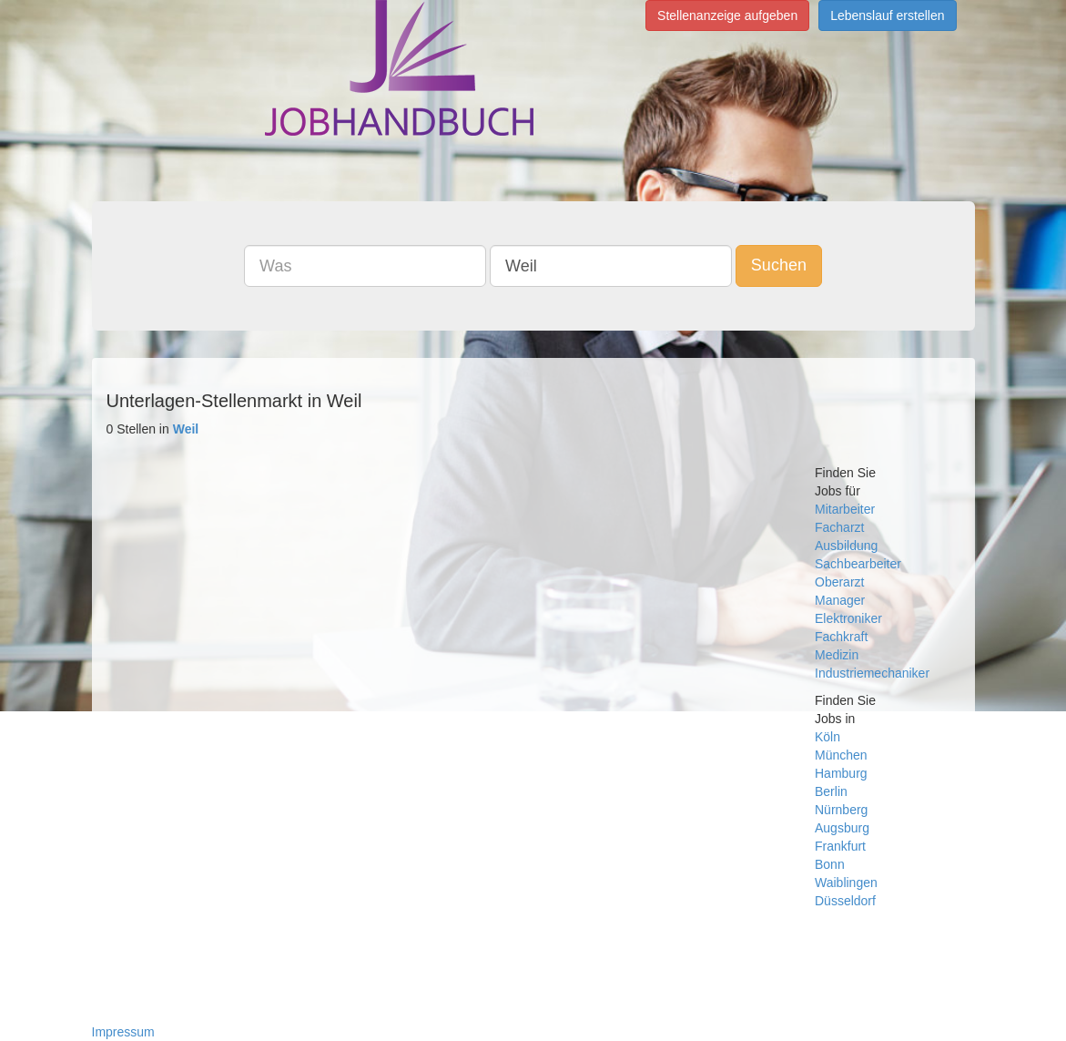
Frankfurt (840, 846)
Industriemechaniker (872, 673)
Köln (827, 737)
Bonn (830, 864)
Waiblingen (846, 882)
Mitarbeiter (845, 509)
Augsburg (842, 828)
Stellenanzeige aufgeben (727, 15)
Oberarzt (839, 582)
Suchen (779, 265)
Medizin (836, 655)
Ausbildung (846, 545)
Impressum (123, 1032)
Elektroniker (848, 618)
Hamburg (841, 773)
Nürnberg (841, 809)
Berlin (831, 791)
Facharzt (839, 527)
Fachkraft (841, 636)
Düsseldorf (845, 900)
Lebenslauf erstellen (887, 15)
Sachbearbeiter (858, 563)
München (841, 755)
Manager (840, 600)
